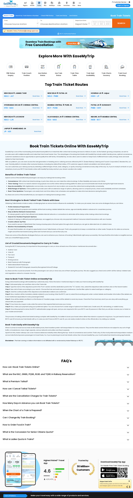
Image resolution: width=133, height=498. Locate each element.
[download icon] (109, 470)
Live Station (73, 16)
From (6, 20)
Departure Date (80, 20)
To (41, 20)
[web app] (109, 476)
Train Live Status (61, 16)
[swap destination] (37, 23)
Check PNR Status (47, 16)
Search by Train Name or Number (27, 16)
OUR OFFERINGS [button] (10, 496)
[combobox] (19, 24)
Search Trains (8, 16)
